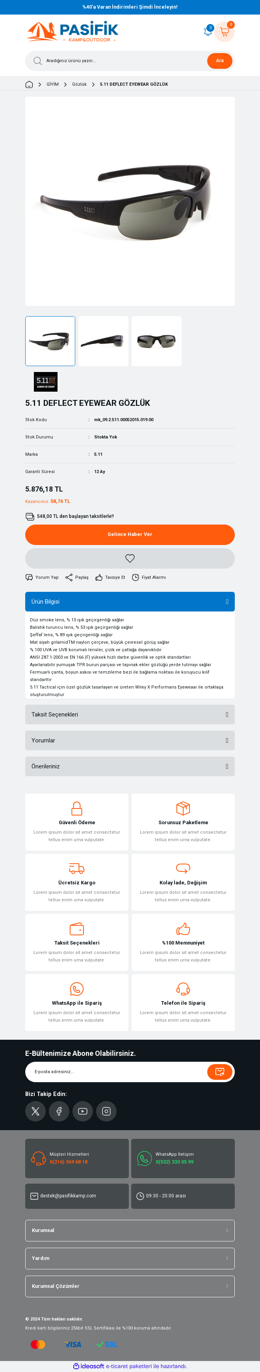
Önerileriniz (46, 766)
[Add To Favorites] (130, 558)
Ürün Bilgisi (45, 601)
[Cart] (224, 32)
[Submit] (219, 1072)
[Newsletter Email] (130, 1072)
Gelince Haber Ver (130, 534)
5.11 (98, 454)
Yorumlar (43, 740)
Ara (220, 60)
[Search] (130, 61)
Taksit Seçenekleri (55, 714)
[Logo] (73, 31)
